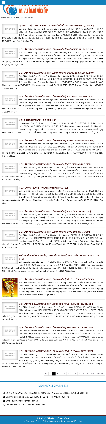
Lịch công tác (27, 17)
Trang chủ (5, 17)
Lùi (46, 374)
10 (83, 374)
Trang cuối (100, 374)
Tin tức (16, 17)
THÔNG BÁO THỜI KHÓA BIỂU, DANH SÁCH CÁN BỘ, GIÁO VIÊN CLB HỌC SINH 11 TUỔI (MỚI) (59, 257)
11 (87, 374)
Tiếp (92, 374)
